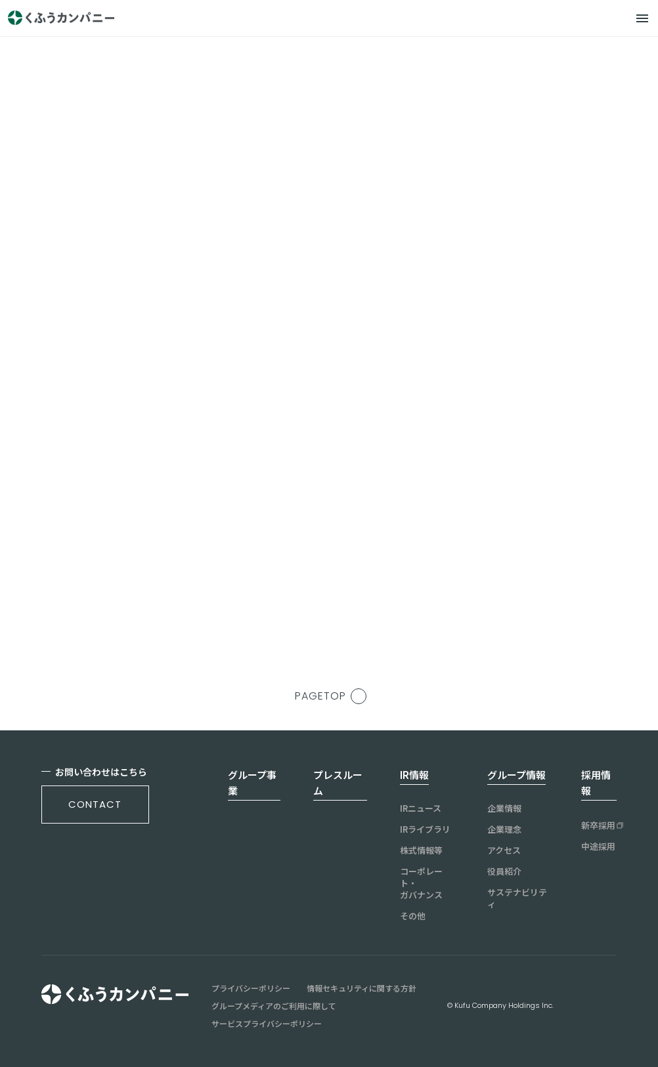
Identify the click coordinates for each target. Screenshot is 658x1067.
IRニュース (420, 808)
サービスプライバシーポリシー (266, 1024)
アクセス (504, 850)
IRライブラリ (425, 829)
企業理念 (504, 829)
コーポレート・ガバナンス (421, 883)
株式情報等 (421, 850)
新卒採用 (598, 825)
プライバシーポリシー (250, 988)
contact (94, 804)
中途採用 (598, 846)
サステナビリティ (517, 898)
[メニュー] (642, 18)
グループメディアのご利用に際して (273, 1006)
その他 (413, 916)
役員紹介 (504, 871)
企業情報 (504, 808)
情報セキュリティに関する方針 (361, 988)
